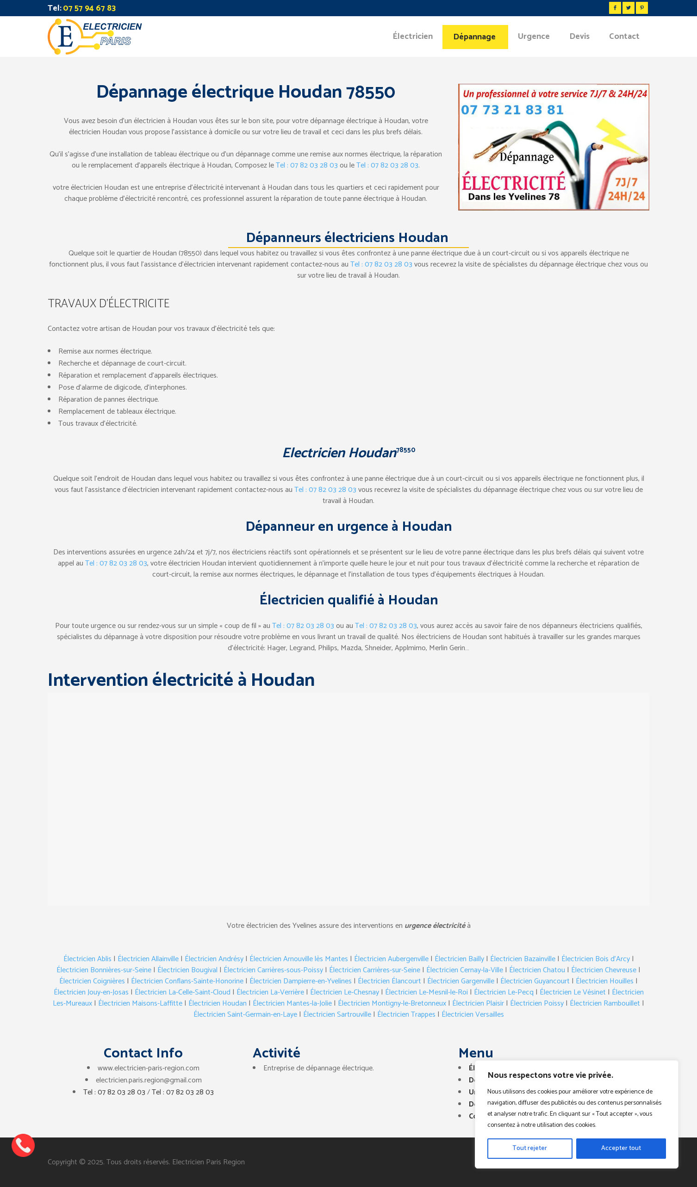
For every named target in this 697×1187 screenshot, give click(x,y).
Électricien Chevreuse (603, 970)
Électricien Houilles (605, 981)
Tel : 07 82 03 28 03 (307, 165)
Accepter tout (621, 1148)
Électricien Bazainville (522, 959)
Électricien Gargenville (460, 981)
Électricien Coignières (92, 981)
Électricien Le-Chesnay (344, 992)
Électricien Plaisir (478, 1003)
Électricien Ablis (87, 959)
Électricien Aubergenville (391, 959)
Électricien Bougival (187, 970)
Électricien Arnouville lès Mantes (298, 959)
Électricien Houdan (217, 1003)
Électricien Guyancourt (535, 981)
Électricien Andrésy (214, 959)
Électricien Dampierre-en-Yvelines (300, 981)
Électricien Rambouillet (605, 1003)
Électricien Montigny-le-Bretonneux (392, 1003)
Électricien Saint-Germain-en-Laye (245, 1014)
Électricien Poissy (537, 1003)
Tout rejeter (529, 1148)
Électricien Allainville (148, 959)
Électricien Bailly (459, 959)
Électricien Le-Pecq (504, 992)
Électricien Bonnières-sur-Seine (103, 970)
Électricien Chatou (537, 970)
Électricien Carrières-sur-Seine (374, 970)
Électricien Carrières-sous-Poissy (273, 970)
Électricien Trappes (406, 1014)
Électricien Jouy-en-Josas (91, 992)
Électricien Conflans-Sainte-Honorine (187, 981)
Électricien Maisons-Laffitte (140, 1003)
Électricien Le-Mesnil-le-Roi (426, 992)
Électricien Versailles (473, 1014)
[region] (576, 1114)
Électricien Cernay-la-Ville (464, 970)
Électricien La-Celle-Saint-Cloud (182, 992)
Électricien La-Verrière (270, 992)
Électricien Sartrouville (337, 1014)
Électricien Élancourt (389, 981)
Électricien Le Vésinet (573, 992)
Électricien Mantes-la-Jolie (292, 1003)
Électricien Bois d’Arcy (595, 959)
